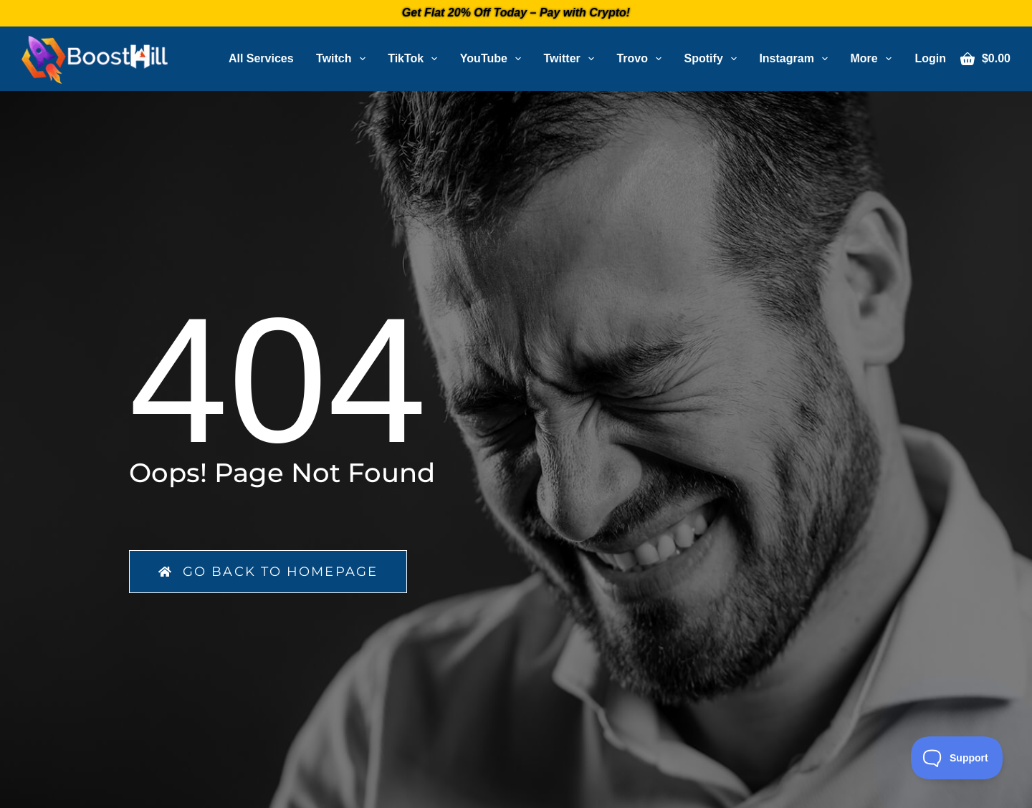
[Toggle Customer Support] (957, 757)
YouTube (493, 58)
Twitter (572, 58)
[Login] (930, 58)
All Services (261, 58)
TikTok (415, 58)
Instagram (796, 58)
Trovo (641, 58)
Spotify (713, 58)
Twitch (343, 58)
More (873, 58)
